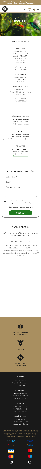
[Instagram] (11, 462)
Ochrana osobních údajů (20, 422)
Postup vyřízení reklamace (20, 156)
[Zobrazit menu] (38, 9)
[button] (29, 9)
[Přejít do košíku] (34, 9)
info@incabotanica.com (20, 124)
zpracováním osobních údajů (22, 203)
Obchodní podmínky (20, 419)
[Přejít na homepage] (5, 9)
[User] (25, 9)
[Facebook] (29, 462)
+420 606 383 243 (22, 119)
